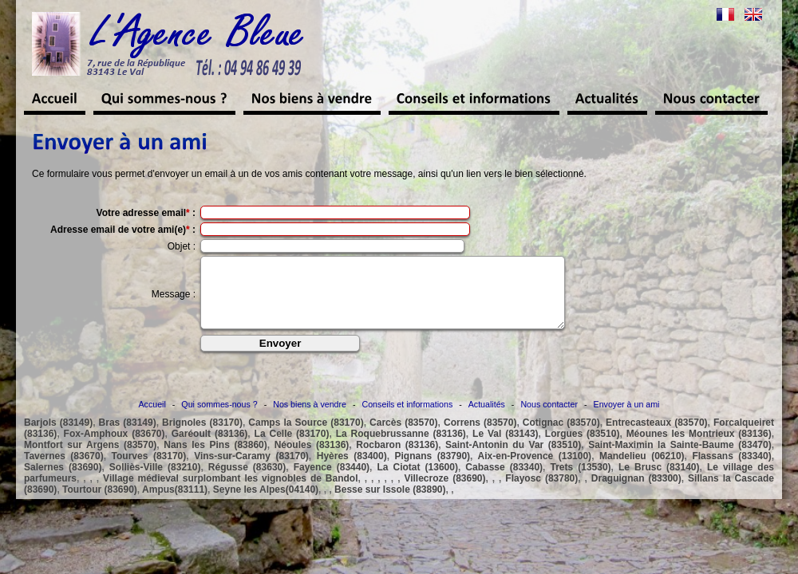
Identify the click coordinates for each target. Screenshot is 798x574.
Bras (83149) (127, 436)
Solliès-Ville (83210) (155, 481)
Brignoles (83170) (202, 436)
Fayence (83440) (331, 481)
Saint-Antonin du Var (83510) (513, 459)
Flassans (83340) (731, 470)
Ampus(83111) (174, 503)
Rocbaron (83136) (397, 459)
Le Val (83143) (505, 448)
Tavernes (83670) (64, 470)
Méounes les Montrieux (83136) (699, 448)
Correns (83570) (480, 436)
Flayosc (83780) (541, 492)
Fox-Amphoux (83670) (114, 448)
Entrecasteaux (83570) (657, 436)
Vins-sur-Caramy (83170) (251, 470)
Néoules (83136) (312, 459)
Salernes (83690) (62, 481)
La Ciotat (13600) (417, 481)
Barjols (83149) (58, 436)
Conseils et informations (407, 418)
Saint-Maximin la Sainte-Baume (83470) (680, 459)
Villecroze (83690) (444, 492)
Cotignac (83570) (561, 436)
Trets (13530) (581, 481)
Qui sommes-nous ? (219, 418)
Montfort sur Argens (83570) (90, 459)
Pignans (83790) (433, 470)
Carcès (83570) (403, 436)
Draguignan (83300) (636, 492)
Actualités (486, 418)
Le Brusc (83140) (658, 481)
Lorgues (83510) (582, 448)
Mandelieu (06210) (642, 470)
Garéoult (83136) (210, 448)
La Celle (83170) (292, 448)
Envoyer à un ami (627, 418)
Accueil (152, 418)
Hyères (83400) (352, 470)
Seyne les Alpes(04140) (265, 503)
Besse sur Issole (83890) (389, 503)
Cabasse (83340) (504, 481)
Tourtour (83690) (99, 503)
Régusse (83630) (247, 481)
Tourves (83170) (149, 470)
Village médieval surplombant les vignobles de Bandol (230, 492)
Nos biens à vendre (309, 418)
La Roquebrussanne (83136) (401, 448)
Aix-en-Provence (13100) (535, 470)
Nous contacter (549, 418)
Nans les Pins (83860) (215, 459)
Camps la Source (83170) (305, 436)
